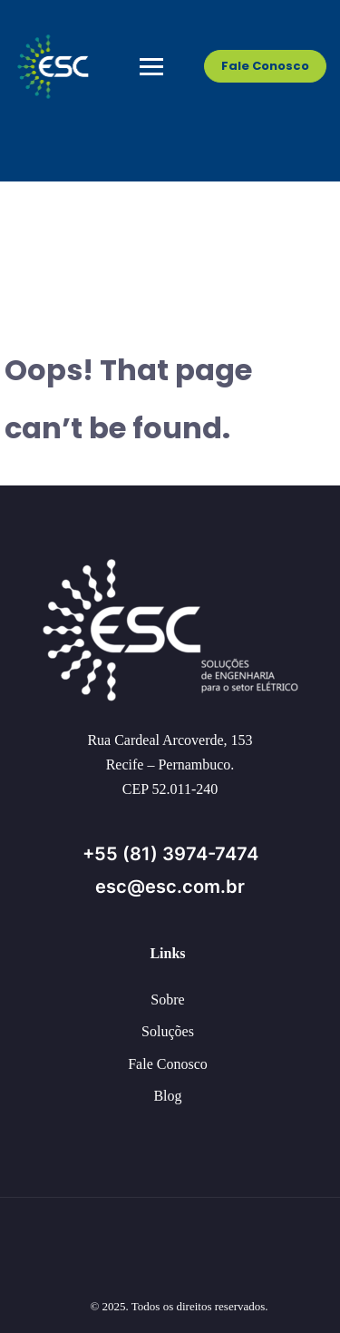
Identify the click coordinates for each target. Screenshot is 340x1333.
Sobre (167, 999)
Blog (167, 1095)
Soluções (167, 1031)
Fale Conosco (265, 65)
